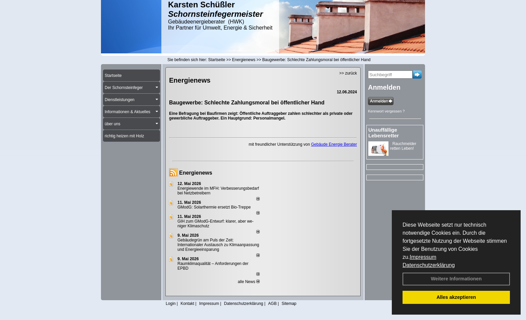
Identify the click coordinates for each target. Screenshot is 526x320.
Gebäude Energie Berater (334, 144)
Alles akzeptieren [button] (456, 297)
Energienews (195, 173)
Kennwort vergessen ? (386, 111)
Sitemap (288, 303)
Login (170, 303)
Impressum (423, 257)
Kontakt (187, 303)
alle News (249, 281)
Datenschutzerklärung (429, 265)
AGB (272, 303)
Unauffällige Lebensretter (383, 132)
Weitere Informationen (456, 278)
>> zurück (348, 73)
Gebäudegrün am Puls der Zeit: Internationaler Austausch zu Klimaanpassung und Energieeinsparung (218, 245)
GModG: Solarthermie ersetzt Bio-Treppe (214, 207)
